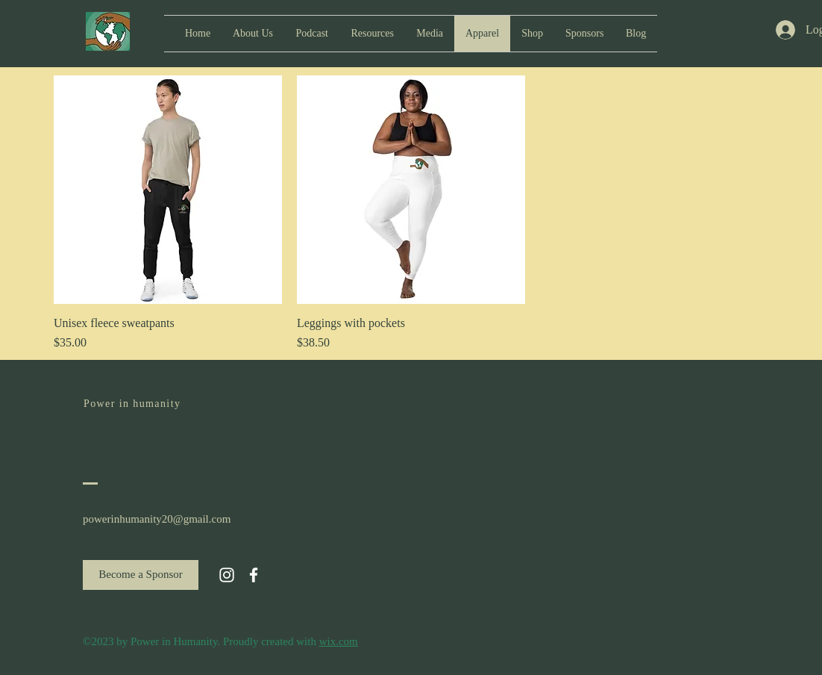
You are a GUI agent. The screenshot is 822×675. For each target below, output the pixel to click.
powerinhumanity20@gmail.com (156, 519)
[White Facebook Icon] (253, 575)
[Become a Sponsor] (140, 575)
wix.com (338, 641)
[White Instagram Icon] (226, 575)
